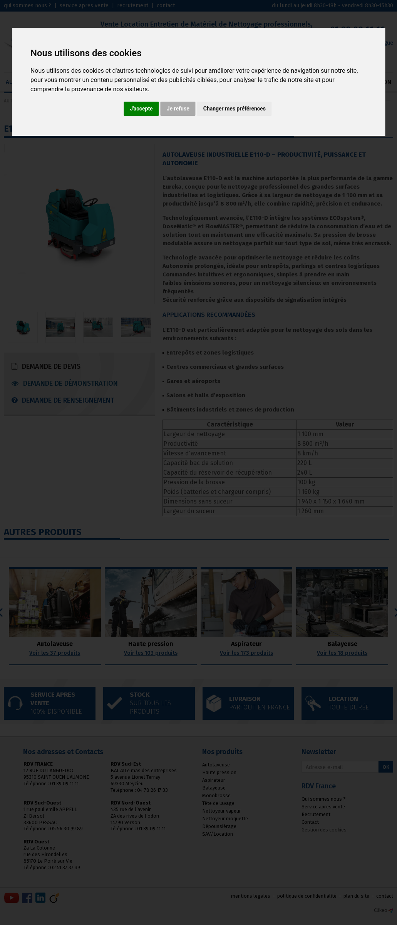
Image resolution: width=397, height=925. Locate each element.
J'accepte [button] (141, 108)
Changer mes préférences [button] (234, 108)
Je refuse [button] (178, 108)
